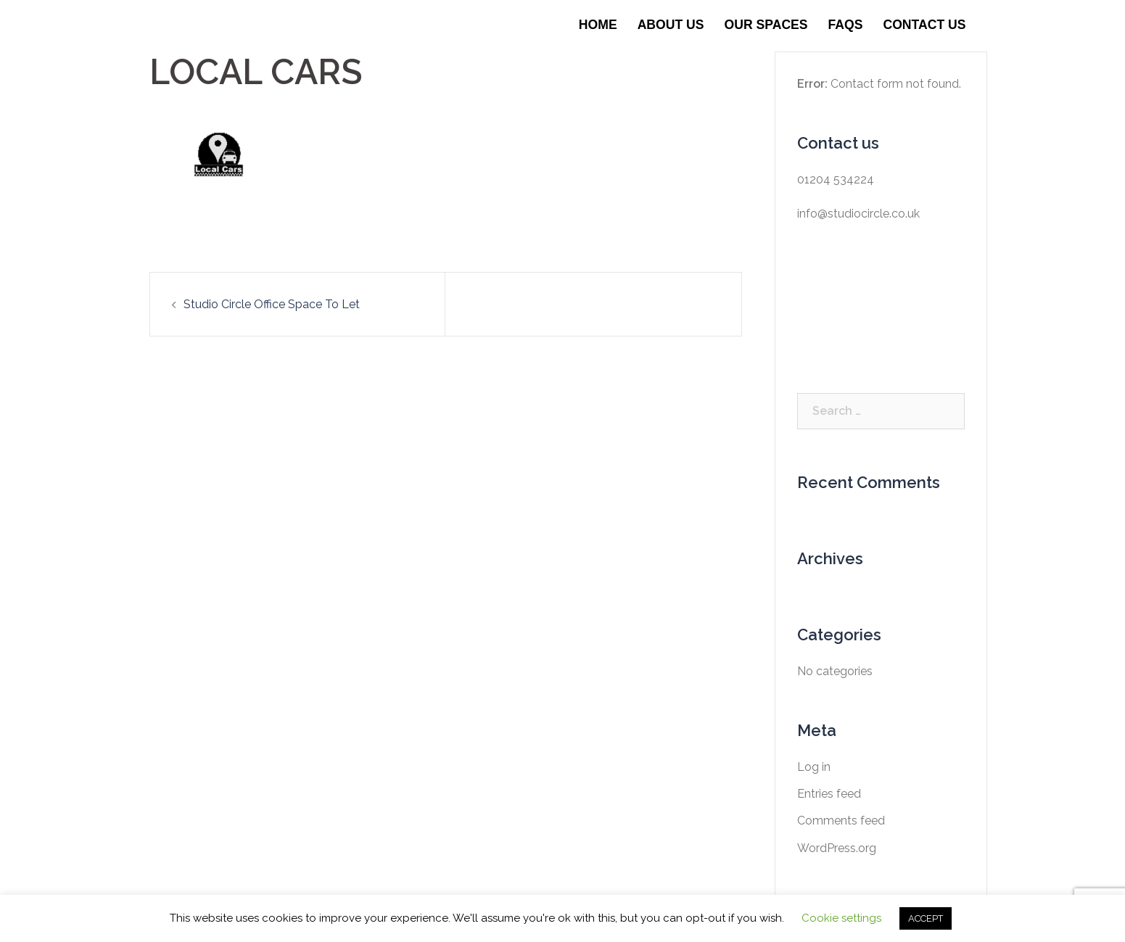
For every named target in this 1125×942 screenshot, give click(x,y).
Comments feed (841, 820)
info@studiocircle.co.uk (858, 213)
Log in (814, 767)
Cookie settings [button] (841, 918)
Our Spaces (766, 24)
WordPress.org (836, 848)
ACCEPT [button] (925, 918)
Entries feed (829, 794)
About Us (671, 24)
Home (598, 24)
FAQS (845, 24)
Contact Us (924, 24)
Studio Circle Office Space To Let (272, 304)
